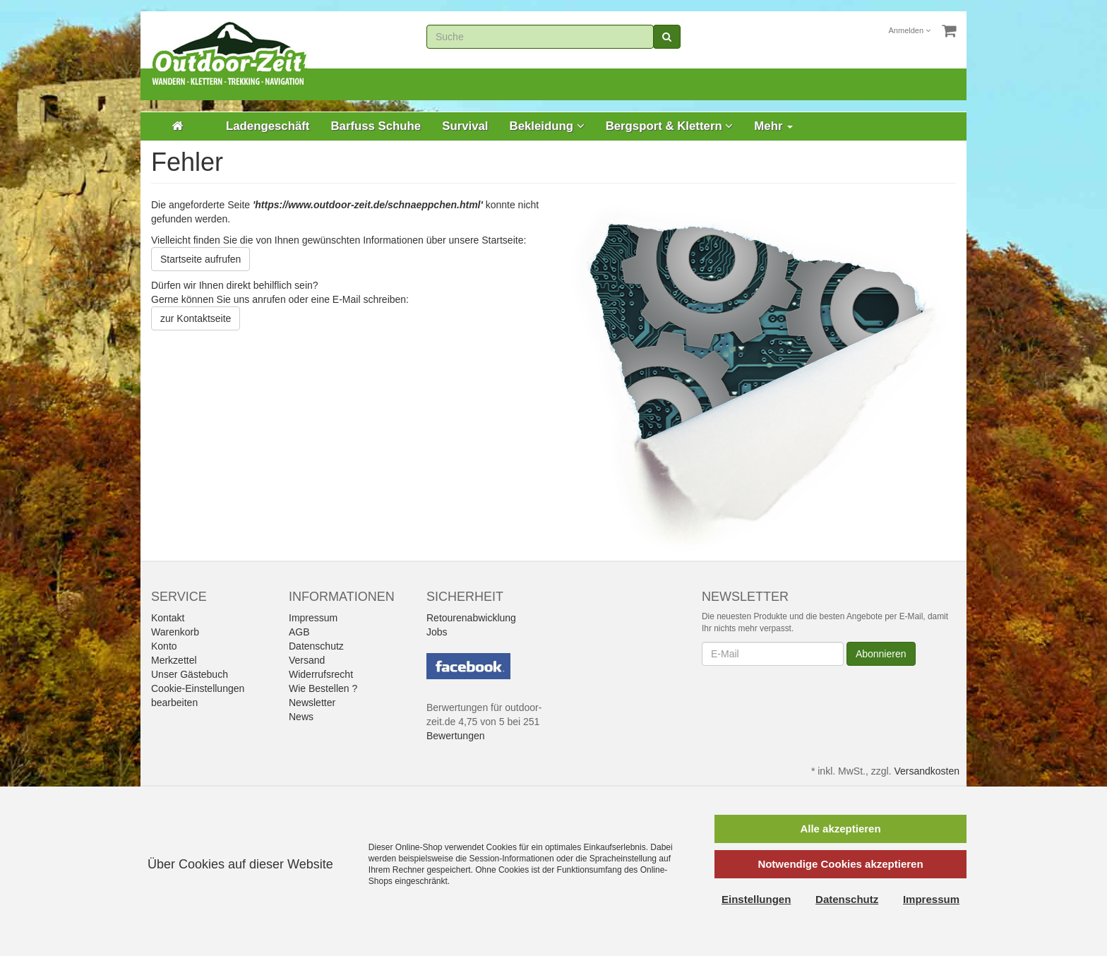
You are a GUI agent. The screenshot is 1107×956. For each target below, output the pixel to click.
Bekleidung (547, 126)
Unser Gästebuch (189, 674)
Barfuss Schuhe (375, 126)
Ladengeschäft (267, 126)
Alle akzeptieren (840, 829)
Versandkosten (926, 771)
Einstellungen (756, 899)
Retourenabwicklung (471, 617)
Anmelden (910, 30)
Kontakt (167, 617)
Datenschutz (316, 646)
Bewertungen (455, 735)
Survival (465, 126)
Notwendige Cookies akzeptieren (840, 864)
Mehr (773, 126)
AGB (299, 632)
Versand (307, 660)
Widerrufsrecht (321, 674)
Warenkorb (175, 632)
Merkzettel (174, 660)
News (301, 716)
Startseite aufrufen (200, 259)
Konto (164, 646)
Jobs (437, 632)
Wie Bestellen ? (323, 688)
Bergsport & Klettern (670, 126)
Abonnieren (881, 653)
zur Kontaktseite (195, 318)
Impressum (313, 617)
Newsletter (312, 702)
